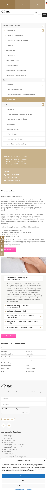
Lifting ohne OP (9, 55)
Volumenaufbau (9, 50)
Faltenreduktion (9, 30)
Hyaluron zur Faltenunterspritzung (16, 40)
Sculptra (9, 45)
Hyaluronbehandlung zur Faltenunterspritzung (20, 95)
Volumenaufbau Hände (10, 449)
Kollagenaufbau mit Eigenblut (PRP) (15, 70)
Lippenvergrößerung (11, 65)
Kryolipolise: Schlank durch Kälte (16, 119)
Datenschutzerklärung (20, 489)
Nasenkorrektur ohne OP (12, 60)
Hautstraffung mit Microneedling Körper (15, 457)
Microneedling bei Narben (14, 139)
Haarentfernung (9, 124)
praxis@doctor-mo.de (13, 180)
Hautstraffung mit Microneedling (15, 75)
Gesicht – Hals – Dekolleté (23, 26)
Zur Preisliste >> (30, 371)
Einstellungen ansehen (23, 486)
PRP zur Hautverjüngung (14, 90)
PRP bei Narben (11, 134)
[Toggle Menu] (44, 15)
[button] (44, 461)
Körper (23, 104)
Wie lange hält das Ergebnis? (22, 311)
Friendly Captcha (26, 412)
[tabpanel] (23, 265)
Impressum (29, 489)
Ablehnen (23, 481)
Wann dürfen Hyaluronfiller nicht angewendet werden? (22, 306)
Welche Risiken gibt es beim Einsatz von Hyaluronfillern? (22, 316)
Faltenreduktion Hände (10, 447)
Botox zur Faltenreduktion (14, 35)
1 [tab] (23, 271)
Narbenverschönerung (11, 129)
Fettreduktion (9, 109)
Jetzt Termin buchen (9, 249)
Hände (23, 80)
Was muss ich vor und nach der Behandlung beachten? (22, 322)
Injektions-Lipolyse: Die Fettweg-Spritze (18, 114)
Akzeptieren (23, 476)
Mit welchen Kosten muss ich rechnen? (22, 327)
